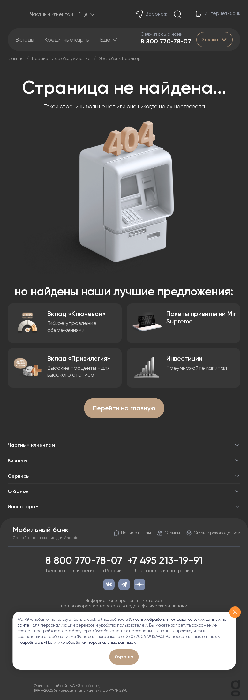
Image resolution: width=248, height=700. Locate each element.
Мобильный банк (41, 530)
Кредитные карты (67, 39)
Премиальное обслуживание (61, 58)
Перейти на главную (124, 408)
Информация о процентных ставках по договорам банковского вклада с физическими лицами (124, 603)
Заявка (214, 39)
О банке (124, 491)
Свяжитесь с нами (161, 34)
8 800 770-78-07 (165, 41)
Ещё (105, 39)
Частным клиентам (51, 14)
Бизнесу (124, 461)
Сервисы (124, 476)
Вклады (24, 39)
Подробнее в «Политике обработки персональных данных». (77, 642)
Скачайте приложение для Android (46, 538)
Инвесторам (124, 507)
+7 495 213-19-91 (165, 560)
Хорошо (123, 657)
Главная (15, 58)
